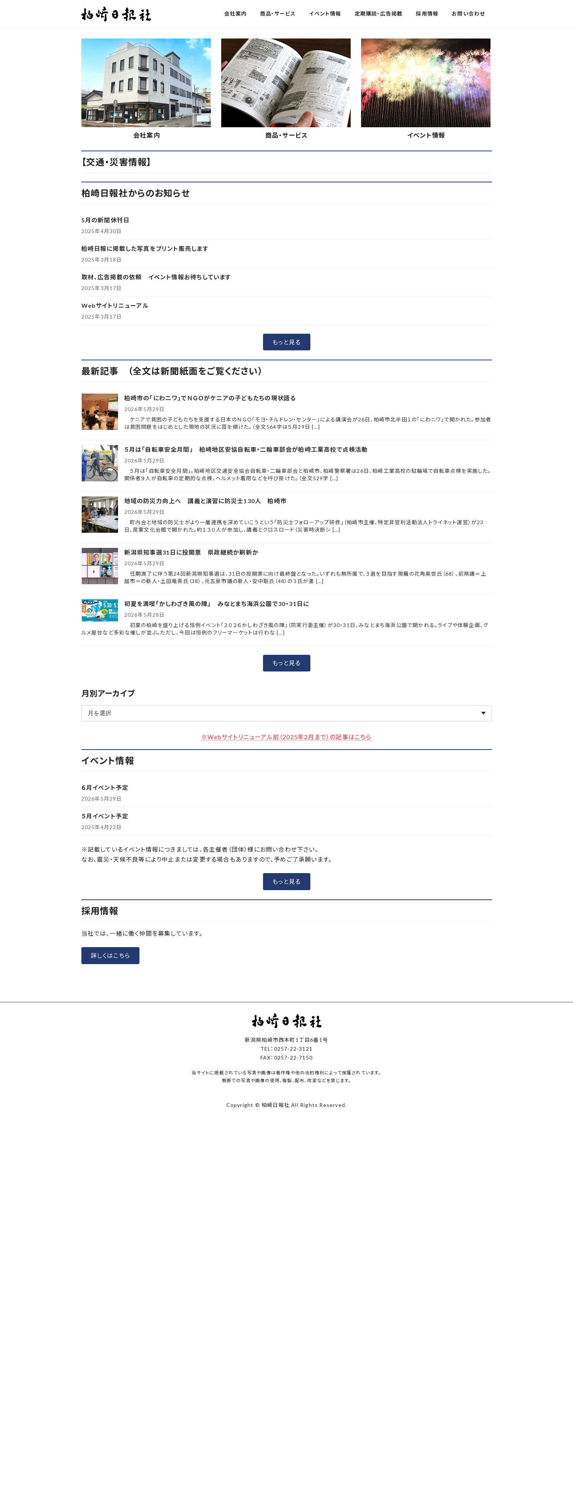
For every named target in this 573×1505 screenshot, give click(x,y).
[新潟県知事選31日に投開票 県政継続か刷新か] (99, 747)
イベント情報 (426, 316)
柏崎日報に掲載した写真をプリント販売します (144, 429)
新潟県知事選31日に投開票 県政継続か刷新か (191, 733)
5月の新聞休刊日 (105, 400)
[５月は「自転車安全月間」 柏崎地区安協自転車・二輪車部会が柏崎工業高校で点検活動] (99, 645)
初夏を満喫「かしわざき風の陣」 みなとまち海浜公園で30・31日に (216, 784)
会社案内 (146, 316)
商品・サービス (286, 316)
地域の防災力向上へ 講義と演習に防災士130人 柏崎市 (205, 681)
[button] (258, 203)
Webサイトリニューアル (115, 486)
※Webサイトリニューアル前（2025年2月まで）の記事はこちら (286, 918)
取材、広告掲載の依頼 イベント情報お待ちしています (156, 457)
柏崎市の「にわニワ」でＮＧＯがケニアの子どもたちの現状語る (210, 578)
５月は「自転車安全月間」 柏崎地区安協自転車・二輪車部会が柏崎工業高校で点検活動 (246, 630)
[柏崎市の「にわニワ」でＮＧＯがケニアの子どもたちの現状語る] (99, 593)
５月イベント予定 (105, 996)
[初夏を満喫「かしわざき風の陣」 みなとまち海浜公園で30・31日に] (99, 792)
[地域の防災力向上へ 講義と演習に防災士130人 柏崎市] (99, 696)
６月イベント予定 (105, 968)
